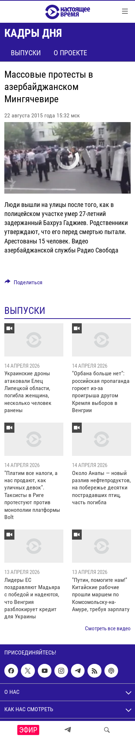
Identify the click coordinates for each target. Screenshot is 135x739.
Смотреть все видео (108, 628)
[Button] (23, 284)
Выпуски (26, 52)
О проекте (70, 52)
